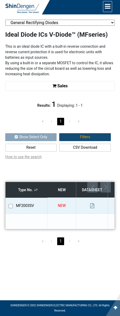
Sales (60, 85)
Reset (31, 147)
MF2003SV (25, 205)
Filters (85, 137)
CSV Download (85, 147)
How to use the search (23, 157)
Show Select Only (31, 137)
